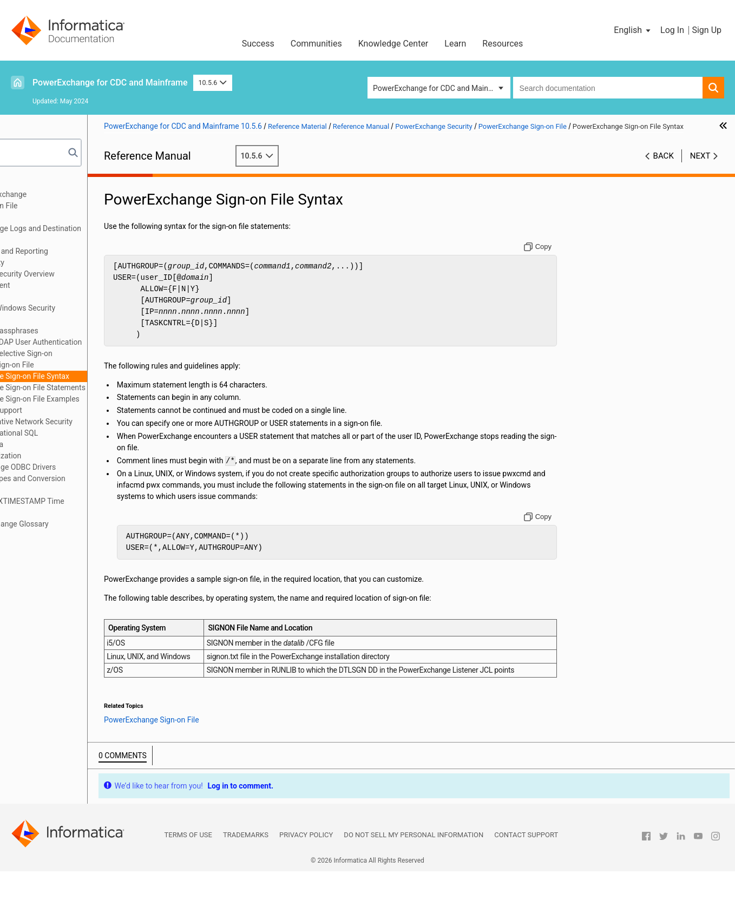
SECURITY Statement (70, 285)
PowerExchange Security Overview (92, 274)
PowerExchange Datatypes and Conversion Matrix (90, 484)
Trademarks (245, 863)
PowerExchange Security (59, 262)
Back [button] (663, 167)
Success (258, 43)
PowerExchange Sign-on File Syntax (105, 376)
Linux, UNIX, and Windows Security (93, 308)
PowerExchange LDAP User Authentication (106, 342)
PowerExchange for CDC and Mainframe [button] (440, 88)
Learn (455, 43)
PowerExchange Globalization (68, 455)
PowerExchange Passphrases (84, 330)
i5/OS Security (58, 296)
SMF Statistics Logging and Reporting (81, 251)
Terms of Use (188, 863)
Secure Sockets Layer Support (68, 410)
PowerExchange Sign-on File (82, 364)
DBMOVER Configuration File (66, 205)
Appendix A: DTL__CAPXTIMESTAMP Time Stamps (89, 507)
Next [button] (700, 167)
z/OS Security (57, 319)
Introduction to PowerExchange (70, 194)
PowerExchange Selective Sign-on (91, 353)
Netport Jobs (40, 217)
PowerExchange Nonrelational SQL (76, 433)
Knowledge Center (393, 43)
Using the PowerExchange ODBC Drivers (85, 467)
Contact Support (526, 863)
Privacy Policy (306, 863)
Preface (31, 183)
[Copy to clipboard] (561, 258)
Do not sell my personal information (413, 863)
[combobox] (608, 87)
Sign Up (706, 30)
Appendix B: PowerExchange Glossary (81, 524)
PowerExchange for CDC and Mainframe (110, 82)
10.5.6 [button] (213, 82)
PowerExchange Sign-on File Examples (110, 399)
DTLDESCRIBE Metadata (59, 444)
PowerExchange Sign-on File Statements (113, 387)
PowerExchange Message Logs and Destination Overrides (98, 234)
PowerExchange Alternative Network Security (93, 421)
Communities (316, 43)
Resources (502, 43)
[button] (633, 30)
